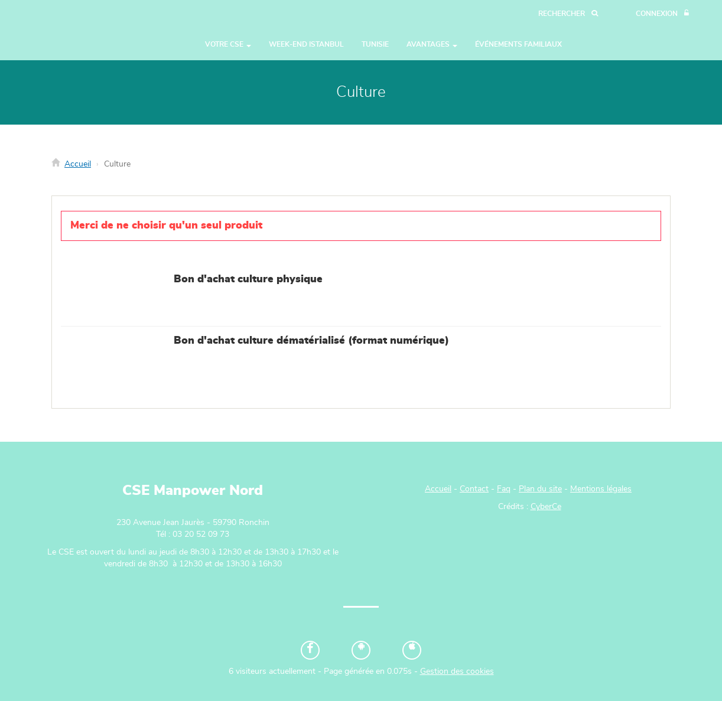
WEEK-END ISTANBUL (306, 44)
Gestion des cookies (457, 671)
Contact (474, 489)
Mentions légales (601, 489)
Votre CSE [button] (228, 44)
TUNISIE (375, 44)
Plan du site (540, 489)
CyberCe (546, 507)
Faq (503, 489)
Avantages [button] (431, 44)
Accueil (77, 164)
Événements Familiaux (518, 44)
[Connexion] (662, 14)
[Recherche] (568, 14)
